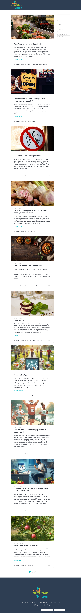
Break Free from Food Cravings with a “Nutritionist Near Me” (29, 100)
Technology (30, 395)
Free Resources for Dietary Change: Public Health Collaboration (31, 489)
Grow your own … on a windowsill (28, 265)
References (34, 602)
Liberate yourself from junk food (27, 156)
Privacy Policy (44, 602)
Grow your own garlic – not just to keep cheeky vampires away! (30, 211)
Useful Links (24, 602)
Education (35, 64)
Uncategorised (31, 121)
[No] (79, 610)
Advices (29, 64)
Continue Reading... (18, 59)
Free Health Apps (21, 375)
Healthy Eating (42, 64)
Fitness (29, 454)
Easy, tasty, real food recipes (26, 545)
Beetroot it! (19, 320)
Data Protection (56, 602)
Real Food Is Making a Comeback (27, 44)
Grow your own (31, 231)
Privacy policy (59, 610)
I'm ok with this (46, 610)
